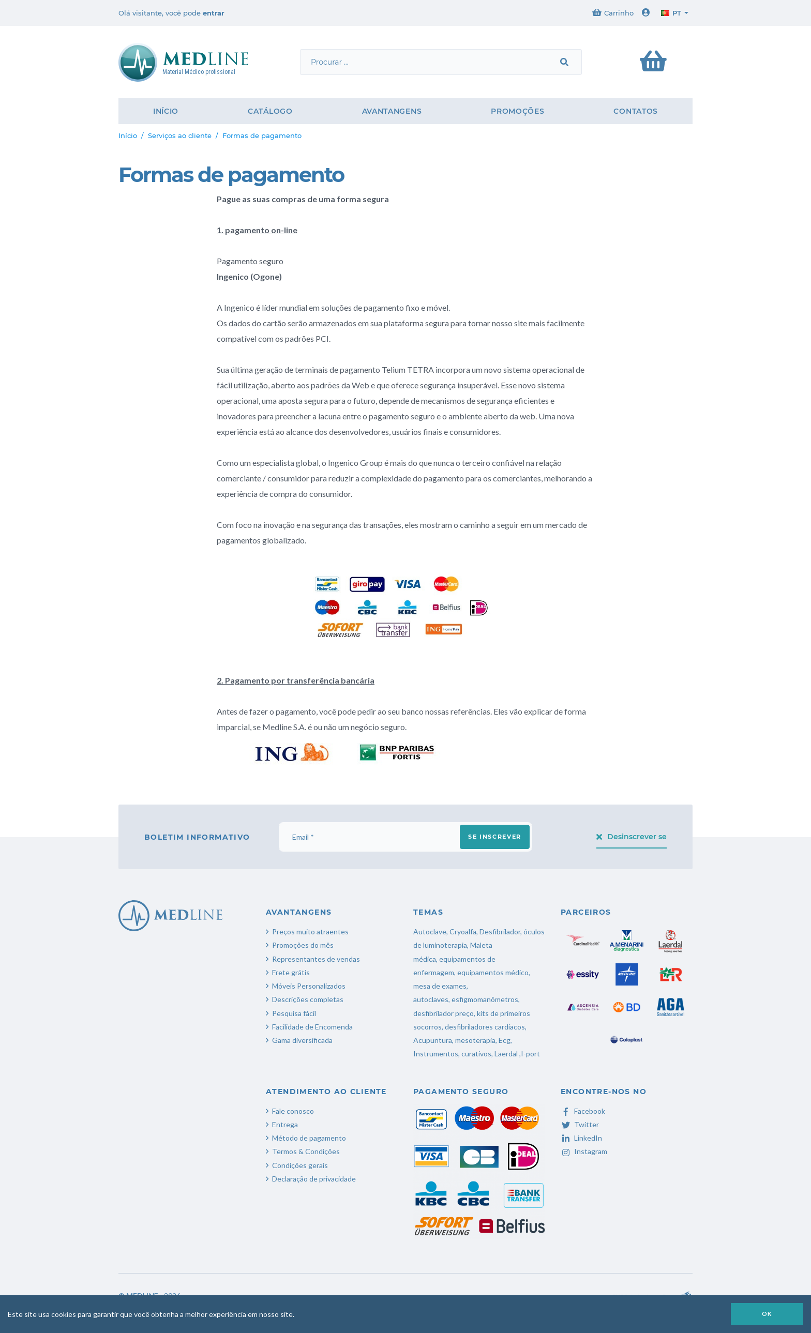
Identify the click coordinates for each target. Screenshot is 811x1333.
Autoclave (429, 931)
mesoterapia (475, 1040)
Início (165, 111)
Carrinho (613, 12)
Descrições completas (307, 999)
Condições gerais (300, 1165)
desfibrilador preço (443, 1013)
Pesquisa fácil (294, 1013)
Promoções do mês (303, 945)
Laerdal (506, 1053)
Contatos (635, 111)
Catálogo (270, 111)
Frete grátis (291, 972)
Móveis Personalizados (309, 985)
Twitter (580, 1124)
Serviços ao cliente (180, 135)
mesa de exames (440, 985)
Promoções (517, 111)
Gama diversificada (302, 1040)
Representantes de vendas (316, 959)
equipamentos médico (493, 972)
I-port (530, 1053)
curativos (476, 1053)
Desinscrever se (631, 836)
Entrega (285, 1124)
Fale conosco (293, 1111)
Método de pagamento (309, 1137)
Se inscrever (494, 836)
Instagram (584, 1151)
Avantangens (392, 111)
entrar (213, 13)
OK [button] (767, 1313)
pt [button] (671, 13)
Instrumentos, (436, 1053)
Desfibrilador (499, 931)
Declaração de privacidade (314, 1178)
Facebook (583, 1111)
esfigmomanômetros (485, 999)
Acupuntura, (433, 1040)
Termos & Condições (306, 1151)
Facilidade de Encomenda (312, 1026)
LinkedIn (581, 1137)
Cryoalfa (462, 931)
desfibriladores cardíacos (485, 1026)
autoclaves (430, 999)
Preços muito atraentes (310, 931)
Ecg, (505, 1040)
